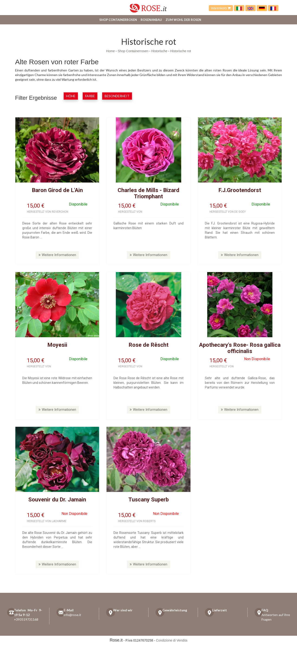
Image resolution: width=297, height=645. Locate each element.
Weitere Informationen (57, 255)
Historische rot (180, 51)
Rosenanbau (151, 20)
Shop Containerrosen (118, 20)
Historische (159, 51)
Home (110, 51)
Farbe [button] (90, 96)
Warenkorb (221, 8)
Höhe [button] (70, 96)
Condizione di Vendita (171, 640)
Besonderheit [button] (117, 96)
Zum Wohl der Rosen (183, 20)
